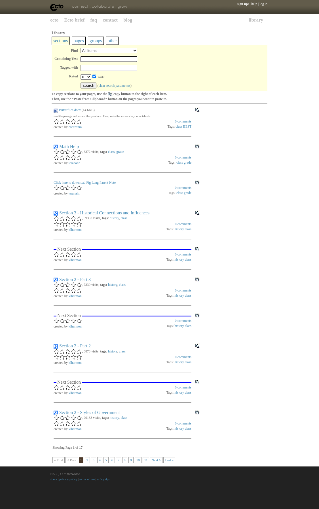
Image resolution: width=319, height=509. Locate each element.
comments (183, 121)
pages (79, 40)
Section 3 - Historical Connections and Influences (104, 212)
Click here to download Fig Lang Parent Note (85, 183)
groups (96, 40)
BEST (187, 126)
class (179, 126)
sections (60, 40)
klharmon (75, 230)
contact (110, 20)
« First (58, 460)
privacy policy (68, 479)
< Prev (71, 460)
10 (138, 460)
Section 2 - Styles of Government (89, 412)
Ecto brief (74, 20)
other (112, 40)
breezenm (75, 127)
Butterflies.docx (70, 110)
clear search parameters (114, 86)
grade (120, 152)
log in (263, 4)
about (53, 479)
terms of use (87, 479)
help (254, 4)
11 (146, 460)
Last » (169, 460)
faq (93, 20)
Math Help (69, 146)
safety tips (103, 479)
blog (127, 20)
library (256, 20)
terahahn (74, 163)
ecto (54, 20)
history (114, 218)
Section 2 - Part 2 (75, 345)
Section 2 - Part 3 (75, 279)
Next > (156, 460)
